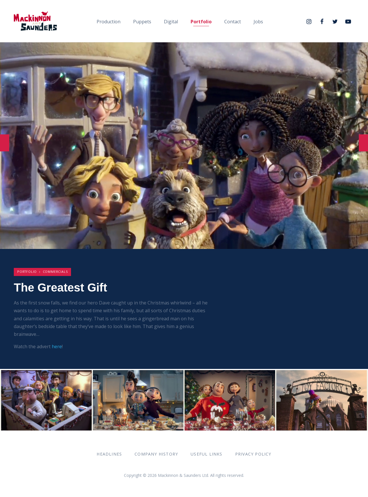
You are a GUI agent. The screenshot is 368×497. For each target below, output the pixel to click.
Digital (171, 21)
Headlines (109, 454)
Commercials (55, 271)
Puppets (142, 21)
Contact (232, 21)
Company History (156, 454)
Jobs (258, 21)
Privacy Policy (253, 454)
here (57, 346)
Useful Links (206, 454)
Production (108, 21)
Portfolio (201, 21)
